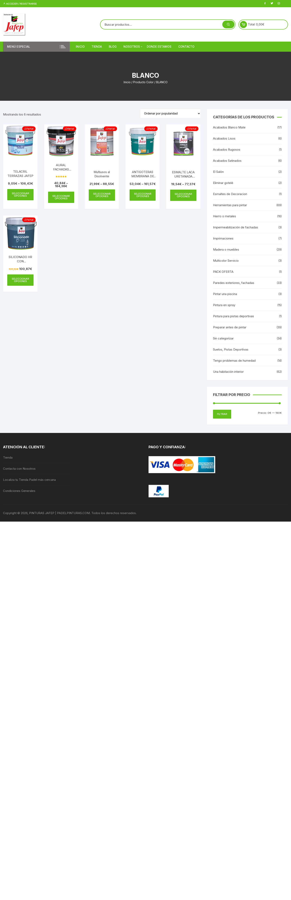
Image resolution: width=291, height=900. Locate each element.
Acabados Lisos (224, 138)
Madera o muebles (226, 249)
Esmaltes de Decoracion (230, 194)
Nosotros (133, 47)
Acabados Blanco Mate (229, 127)
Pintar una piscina (225, 294)
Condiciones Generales (19, 491)
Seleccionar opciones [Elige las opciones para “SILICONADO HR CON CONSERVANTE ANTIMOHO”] (20, 280)
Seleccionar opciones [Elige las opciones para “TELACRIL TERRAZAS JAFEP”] (20, 194)
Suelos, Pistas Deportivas (230, 349)
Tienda (97, 46)
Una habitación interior (228, 372)
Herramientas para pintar (230, 205)
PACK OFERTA (223, 272)
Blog (113, 46)
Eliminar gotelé (223, 183)
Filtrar (222, 414)
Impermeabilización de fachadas (235, 227)
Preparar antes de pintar (229, 327)
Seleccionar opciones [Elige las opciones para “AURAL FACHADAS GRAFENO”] (61, 197)
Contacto (186, 46)
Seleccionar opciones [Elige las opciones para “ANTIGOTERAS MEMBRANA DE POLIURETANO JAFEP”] (142, 195)
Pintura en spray (224, 305)
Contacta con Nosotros (19, 468)
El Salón (218, 172)
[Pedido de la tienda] (170, 113)
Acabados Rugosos (226, 149)
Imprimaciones (223, 238)
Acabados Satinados (227, 161)
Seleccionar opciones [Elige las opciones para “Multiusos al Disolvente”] (102, 195)
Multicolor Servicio (226, 261)
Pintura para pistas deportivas (233, 316)
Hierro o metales (224, 216)
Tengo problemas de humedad (234, 360)
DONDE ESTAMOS (159, 46)
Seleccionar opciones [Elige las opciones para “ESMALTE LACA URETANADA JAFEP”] (183, 195)
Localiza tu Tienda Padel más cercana (29, 480)
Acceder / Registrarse (20, 3)
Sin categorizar (223, 338)
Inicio (80, 46)
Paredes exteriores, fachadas (233, 283)
